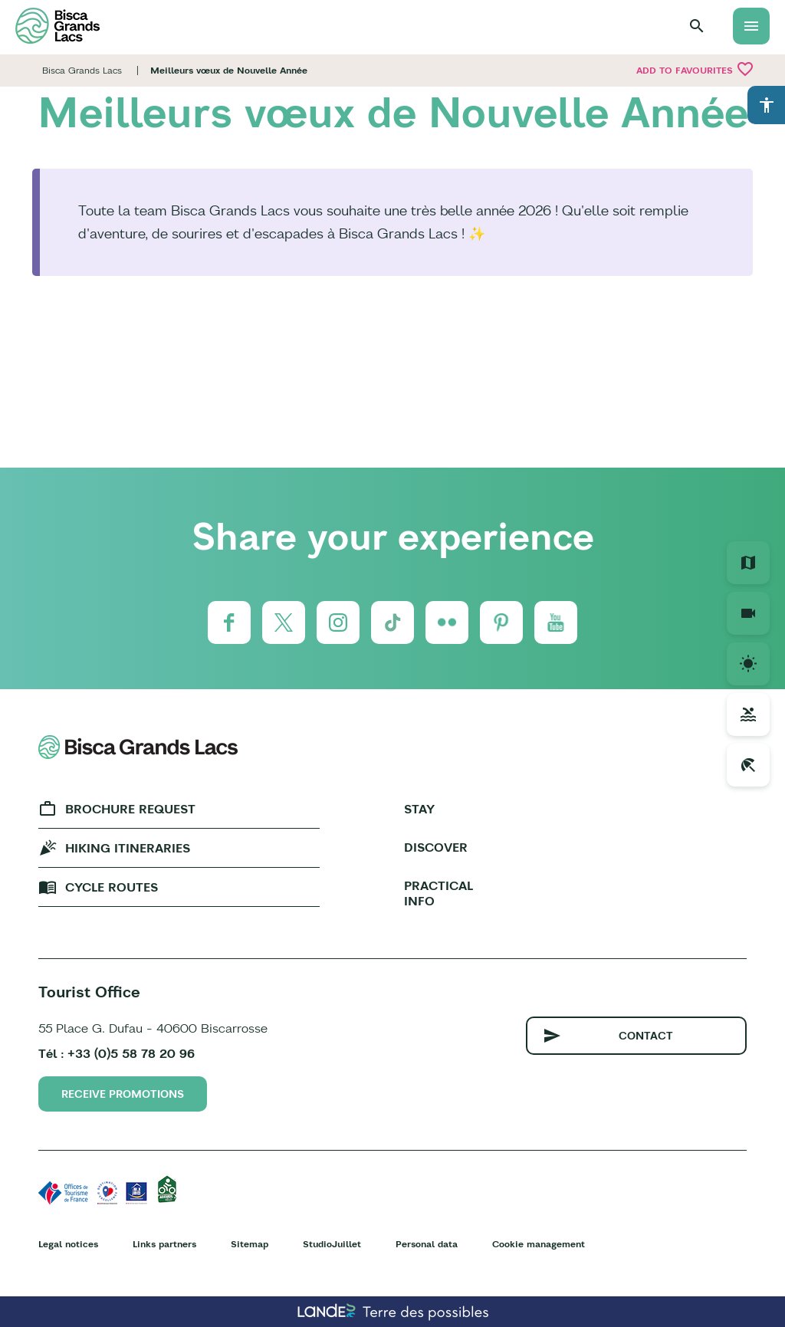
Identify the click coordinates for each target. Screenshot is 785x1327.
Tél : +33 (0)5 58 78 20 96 (116, 1053)
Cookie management (538, 1244)
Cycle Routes (111, 887)
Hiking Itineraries (127, 848)
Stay (419, 808)
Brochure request (130, 808)
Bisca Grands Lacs (82, 70)
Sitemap (249, 1244)
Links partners (164, 1244)
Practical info (438, 893)
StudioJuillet (332, 1244)
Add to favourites (695, 69)
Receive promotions (122, 1094)
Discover (436, 847)
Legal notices (68, 1244)
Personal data (427, 1244)
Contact (646, 1036)
